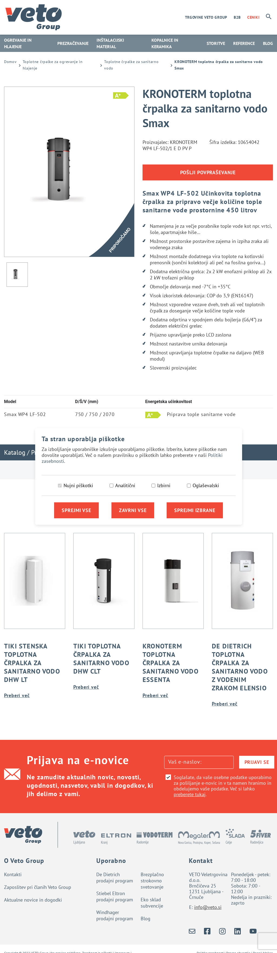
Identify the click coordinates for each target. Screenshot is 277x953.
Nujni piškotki (78, 485)
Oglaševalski (206, 485)
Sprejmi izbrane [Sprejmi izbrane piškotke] (194, 510)
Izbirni (163, 485)
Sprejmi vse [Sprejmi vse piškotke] (76, 510)
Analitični (125, 485)
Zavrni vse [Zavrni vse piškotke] (133, 510)
